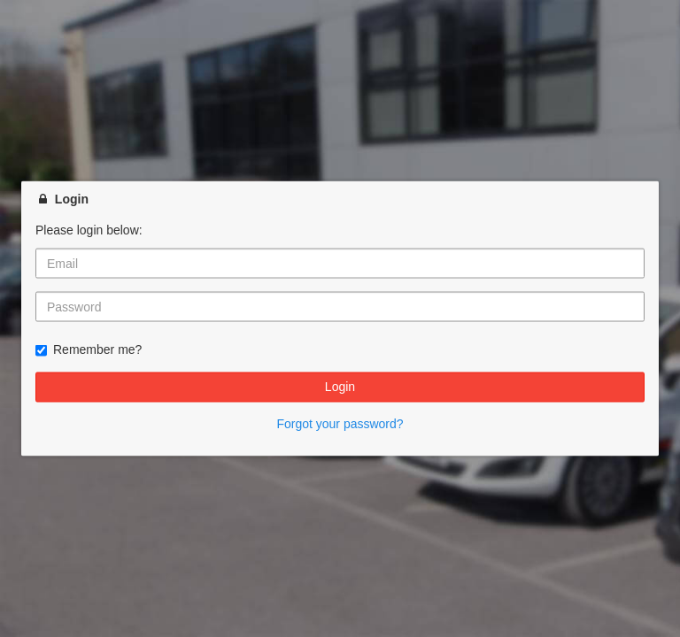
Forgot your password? (339, 423)
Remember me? (88, 349)
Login (340, 387)
